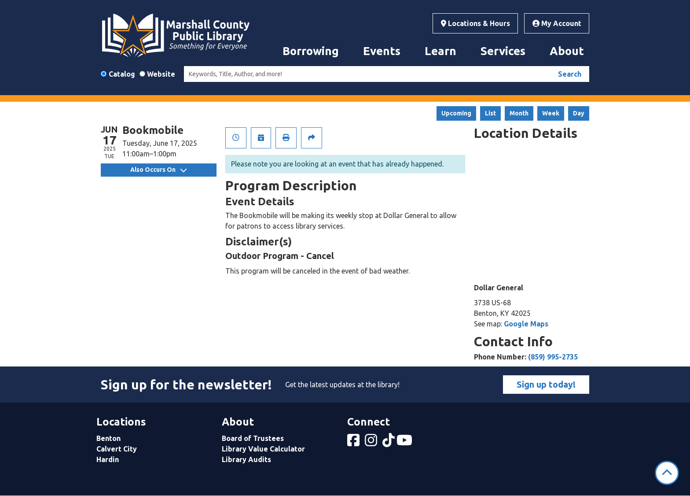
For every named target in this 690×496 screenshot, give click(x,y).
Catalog (122, 74)
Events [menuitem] (381, 50)
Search (569, 74)
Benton (108, 438)
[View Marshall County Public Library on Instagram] (372, 443)
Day (578, 113)
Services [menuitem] (503, 50)
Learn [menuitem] (440, 50)
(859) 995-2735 (553, 357)
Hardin (107, 459)
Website (161, 74)
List (490, 113)
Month (519, 113)
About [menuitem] (567, 50)
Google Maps (526, 324)
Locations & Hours (475, 23)
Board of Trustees (253, 438)
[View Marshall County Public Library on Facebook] (354, 443)
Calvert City (116, 449)
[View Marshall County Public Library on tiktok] (389, 443)
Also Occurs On (158, 169)
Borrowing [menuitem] (311, 50)
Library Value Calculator (263, 449)
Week (550, 113)
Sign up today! (546, 384)
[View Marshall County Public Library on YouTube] (405, 443)
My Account (556, 23)
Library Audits (246, 459)
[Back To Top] (667, 473)
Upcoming (456, 113)
